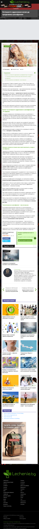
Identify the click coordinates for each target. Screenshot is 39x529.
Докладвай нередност (25, 240)
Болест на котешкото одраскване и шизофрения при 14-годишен (19, 74)
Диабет (22, 495)
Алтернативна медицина (8, 492)
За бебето (5, 485)
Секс (21, 490)
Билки (4, 499)
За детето (23, 483)
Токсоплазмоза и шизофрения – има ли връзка (16, 79)
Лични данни (23, 518)
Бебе (4, 490)
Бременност (23, 487)
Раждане (5, 489)
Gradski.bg (5, 521)
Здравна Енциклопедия (8, 482)
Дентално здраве (6, 495)
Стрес (4, 501)
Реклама (5, 517)
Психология (23, 501)
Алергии (5, 497)
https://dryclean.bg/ (8, 416)
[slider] (6, 235)
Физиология (23, 502)
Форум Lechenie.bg (7, 506)
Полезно (22, 480)
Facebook (5, 238)
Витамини (5, 504)
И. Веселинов (6, 69)
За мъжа (5, 483)
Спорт (22, 497)
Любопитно (5, 480)
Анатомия (5, 502)
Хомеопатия (23, 494)
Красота (22, 492)
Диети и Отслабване (25, 485)
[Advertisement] (20, 29)
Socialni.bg (11, 521)
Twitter (5, 240)
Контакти (22, 517)
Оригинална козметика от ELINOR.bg (11, 418)
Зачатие (5, 487)
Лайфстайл (5, 494)
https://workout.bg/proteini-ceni (10, 415)
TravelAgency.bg (17, 521)
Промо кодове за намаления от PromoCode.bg (13, 413)
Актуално (22, 504)
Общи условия (6, 518)
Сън (21, 499)
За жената (23, 482)
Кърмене (22, 489)
